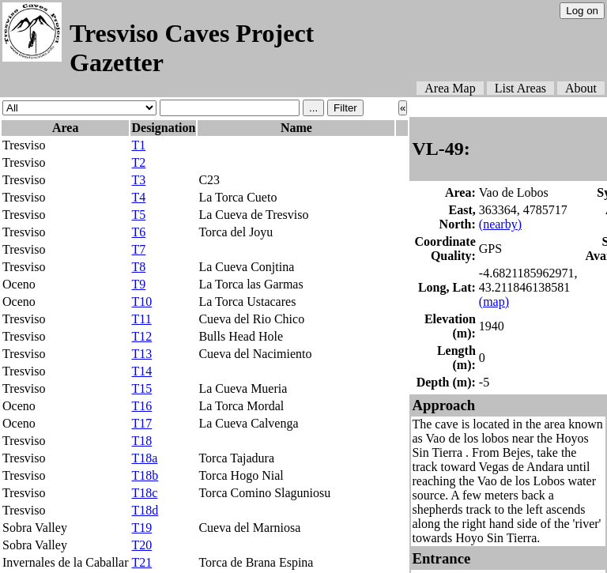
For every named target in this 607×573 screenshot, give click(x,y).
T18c (144, 492)
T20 (141, 545)
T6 (138, 232)
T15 (141, 388)
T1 (138, 145)
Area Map (449, 88)
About (581, 88)
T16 (141, 406)
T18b (144, 475)
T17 (141, 423)
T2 (138, 162)
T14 (141, 371)
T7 (138, 249)
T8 (138, 266)
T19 (141, 527)
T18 (141, 440)
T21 (141, 562)
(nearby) (500, 224)
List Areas (520, 88)
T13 (141, 353)
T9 (138, 284)
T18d (144, 510)
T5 (138, 214)
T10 (141, 301)
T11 (141, 319)
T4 (138, 197)
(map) (494, 301)
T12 (141, 336)
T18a (144, 458)
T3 (138, 180)
